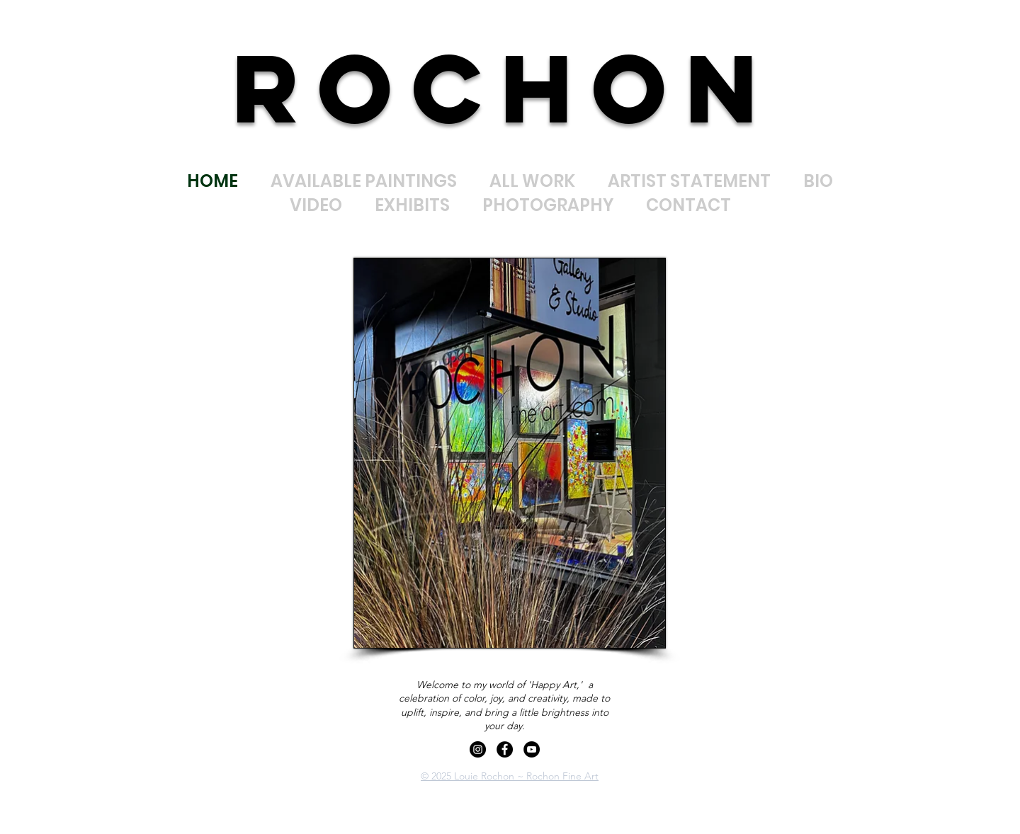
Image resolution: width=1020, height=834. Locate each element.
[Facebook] (505, 749)
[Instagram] (478, 749)
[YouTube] (531, 749)
